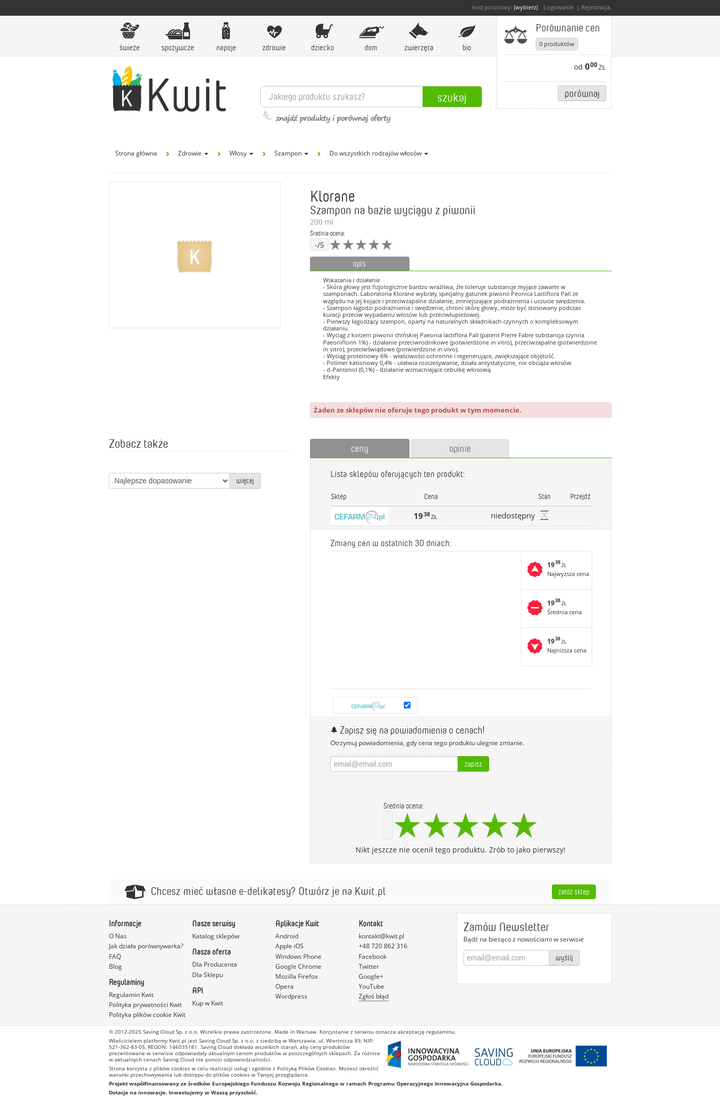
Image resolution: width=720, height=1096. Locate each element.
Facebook (372, 956)
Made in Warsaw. (296, 1031)
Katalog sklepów (215, 936)
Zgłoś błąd (374, 996)
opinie (460, 448)
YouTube (371, 986)
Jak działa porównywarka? (146, 946)
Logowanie (558, 7)
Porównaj (582, 92)
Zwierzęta (419, 36)
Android (286, 936)
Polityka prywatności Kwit (145, 1004)
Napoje (226, 36)
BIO (467, 36)
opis (359, 263)
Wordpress (291, 996)
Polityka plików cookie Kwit (147, 1014)
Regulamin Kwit (131, 994)
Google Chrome (298, 966)
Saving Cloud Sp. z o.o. (170, 1031)
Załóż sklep (574, 891)
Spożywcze (177, 36)
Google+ (371, 976)
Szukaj (452, 97)
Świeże (130, 36)
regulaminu (440, 1031)
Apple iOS (289, 946)
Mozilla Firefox (296, 976)
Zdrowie (274, 36)
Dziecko (322, 36)
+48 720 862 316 (383, 946)
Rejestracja (595, 7)
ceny (360, 448)
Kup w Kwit (207, 1003)
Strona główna (136, 153)
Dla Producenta (214, 964)
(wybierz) (526, 7)
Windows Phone (298, 956)
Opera (284, 986)
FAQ (115, 956)
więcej (245, 480)
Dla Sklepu (207, 974)
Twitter (369, 966)
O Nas (118, 936)
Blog (115, 966)
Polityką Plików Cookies (306, 1068)
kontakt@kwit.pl (381, 936)
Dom (371, 36)
